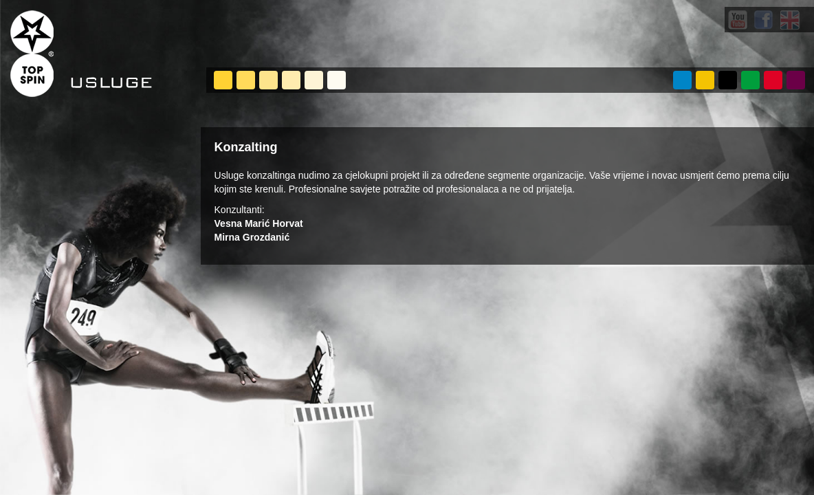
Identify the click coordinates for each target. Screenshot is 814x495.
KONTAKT (795, 80)
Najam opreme (336, 80)
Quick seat (268, 80)
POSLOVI (773, 80)
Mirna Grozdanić (252, 237)
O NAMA (682, 80)
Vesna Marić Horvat (258, 223)
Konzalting (291, 80)
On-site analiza (245, 80)
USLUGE (705, 80)
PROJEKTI (727, 80)
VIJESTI (750, 80)
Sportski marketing (314, 80)
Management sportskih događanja (223, 80)
